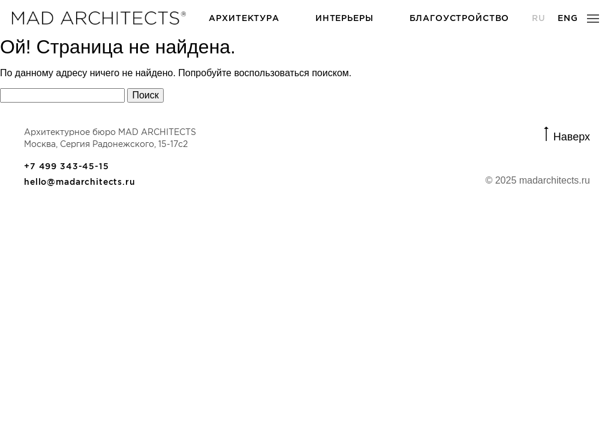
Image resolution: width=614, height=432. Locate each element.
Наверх (571, 136)
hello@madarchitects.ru (80, 182)
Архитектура (244, 18)
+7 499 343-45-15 (66, 166)
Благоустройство (460, 18)
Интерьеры (344, 18)
